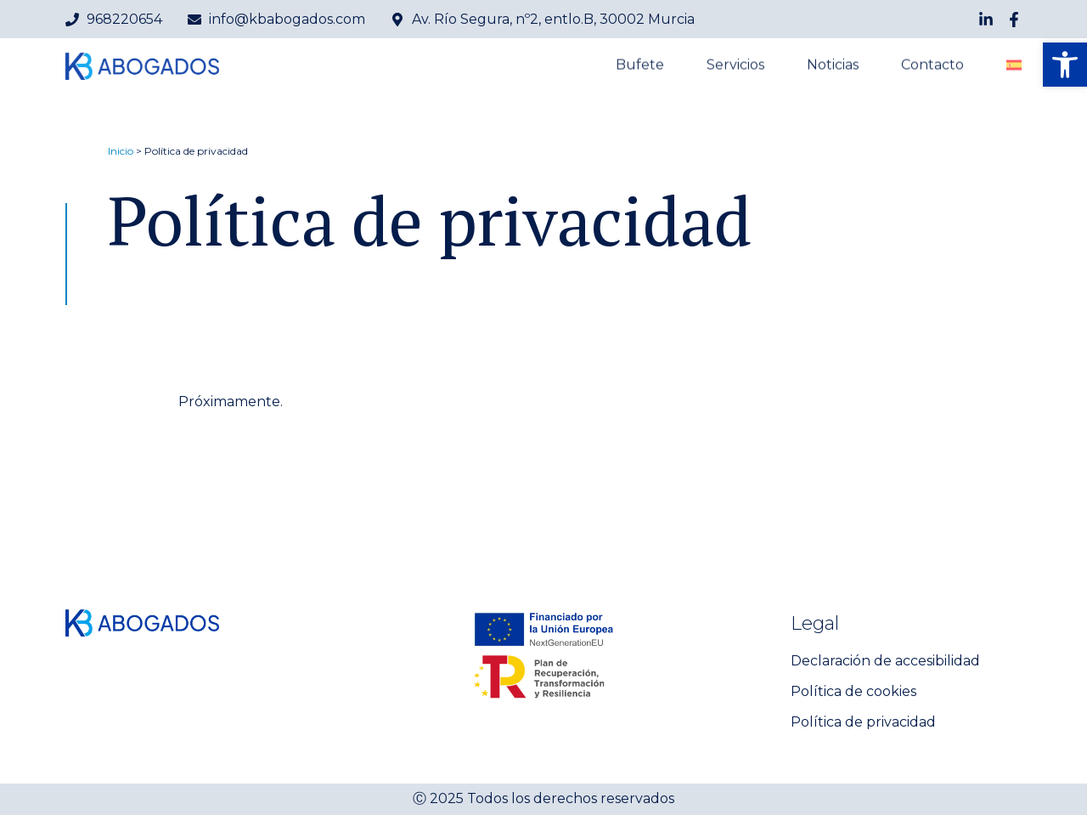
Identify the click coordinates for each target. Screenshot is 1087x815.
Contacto (932, 66)
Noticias (833, 66)
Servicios (735, 66)
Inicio (120, 150)
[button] (1065, 64)
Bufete (640, 66)
